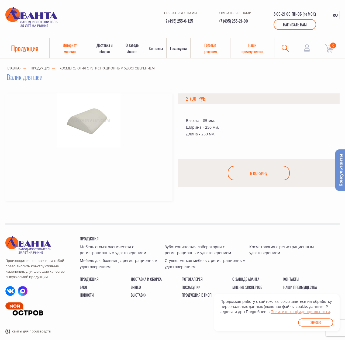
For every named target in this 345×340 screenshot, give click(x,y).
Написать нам (295, 24)
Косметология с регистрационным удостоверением (107, 68)
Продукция (25, 48)
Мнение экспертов (247, 287)
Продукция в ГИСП (197, 295)
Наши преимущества (252, 48)
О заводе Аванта (132, 48)
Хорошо (315, 322)
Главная (14, 68)
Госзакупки (178, 48)
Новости (87, 295)
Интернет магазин (70, 48)
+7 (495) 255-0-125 (178, 21)
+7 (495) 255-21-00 (233, 21)
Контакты (156, 48)
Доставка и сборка (104, 48)
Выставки (139, 295)
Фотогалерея (192, 279)
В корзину (258, 173)
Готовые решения (210, 48)
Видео (136, 287)
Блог (83, 287)
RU (335, 15)
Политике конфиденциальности (300, 311)
